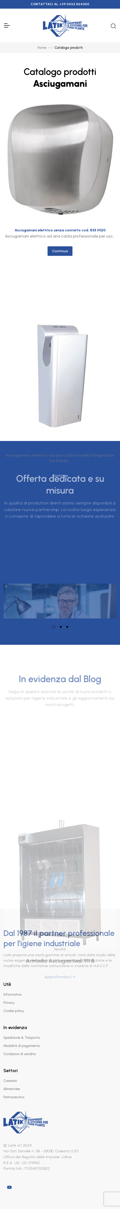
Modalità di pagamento (21, 1046)
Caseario (10, 1081)
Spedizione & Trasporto (21, 1038)
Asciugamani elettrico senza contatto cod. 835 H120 (60, 238)
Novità (60, 1000)
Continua (60, 259)
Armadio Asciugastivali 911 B (60, 1012)
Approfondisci (60, 1028)
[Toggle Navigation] (6, 25)
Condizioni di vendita (19, 1054)
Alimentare (11, 1089)
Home (41, 48)
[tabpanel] (60, 566)
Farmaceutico (13, 1097)
